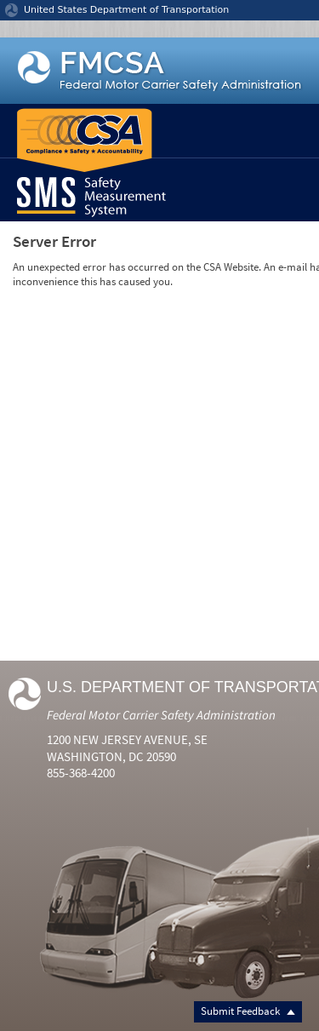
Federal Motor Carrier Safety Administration (161, 715)
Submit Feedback (248, 1011)
